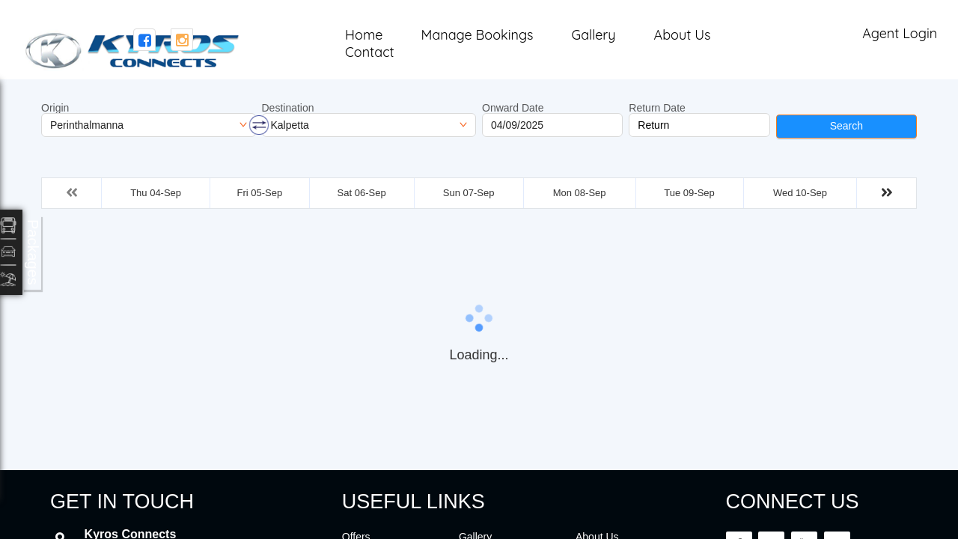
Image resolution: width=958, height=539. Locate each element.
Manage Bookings (477, 34)
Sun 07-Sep (469, 192)
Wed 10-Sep (800, 192)
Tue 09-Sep (689, 192)
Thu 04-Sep (155, 192)
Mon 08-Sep (579, 192)
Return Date (657, 108)
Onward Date (512, 108)
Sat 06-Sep (362, 192)
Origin (55, 108)
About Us (682, 34)
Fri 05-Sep (259, 192)
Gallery (593, 34)
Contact (369, 52)
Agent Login (899, 33)
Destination (288, 108)
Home (363, 34)
